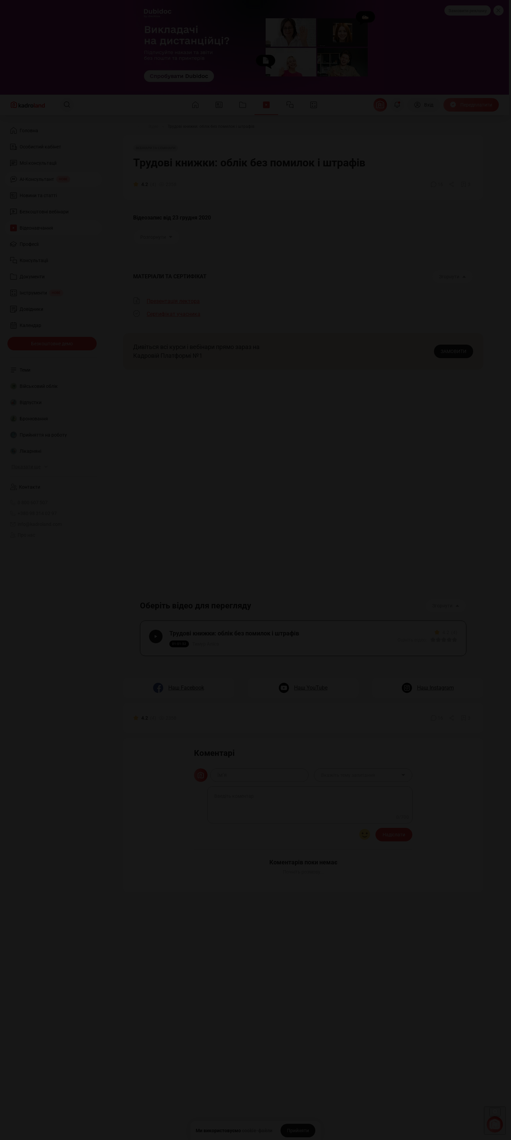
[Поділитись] (452, 184)
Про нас (22, 535)
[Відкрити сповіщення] (397, 105)
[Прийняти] (298, 1130)
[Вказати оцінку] (431, 641)
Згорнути (452, 276)
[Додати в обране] (465, 184)
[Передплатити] (471, 105)
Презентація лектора (173, 301)
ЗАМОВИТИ (453, 351)
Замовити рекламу (467, 10)
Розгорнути (156, 237)
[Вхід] (423, 105)
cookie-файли (257, 1130)
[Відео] (153, 126)
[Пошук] (67, 105)
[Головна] (131, 126)
